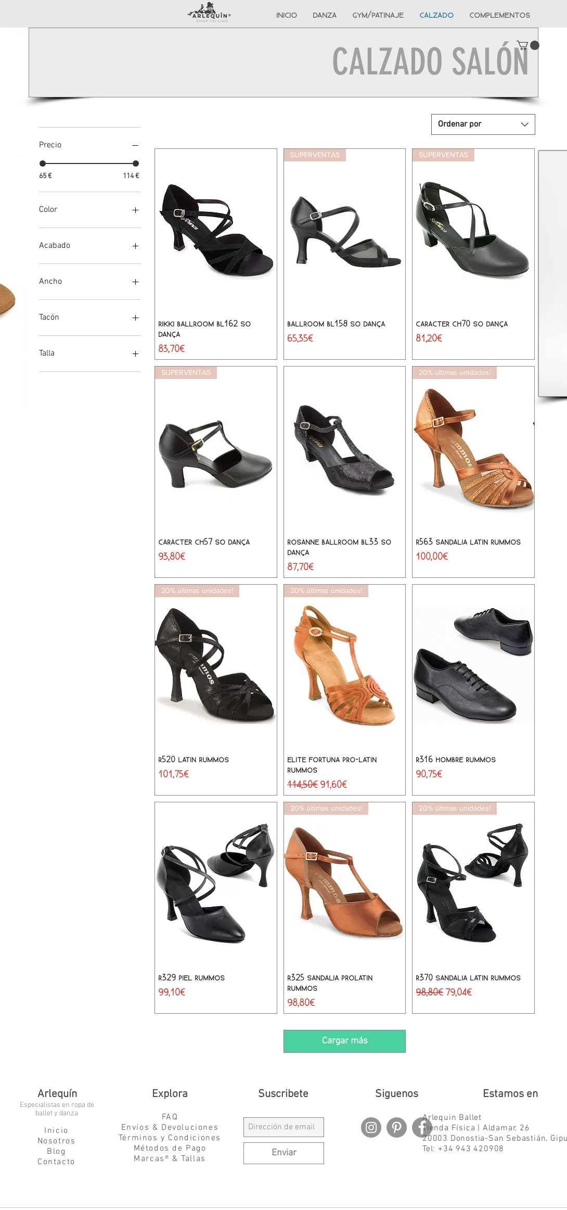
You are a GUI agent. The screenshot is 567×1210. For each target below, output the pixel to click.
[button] (528, 45)
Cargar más (345, 1041)
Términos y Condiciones (170, 1138)
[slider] (42, 163)
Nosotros (56, 1141)
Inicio (56, 1131)
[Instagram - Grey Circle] (371, 1127)
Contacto (56, 1162)
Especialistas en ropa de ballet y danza (57, 1109)
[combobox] (483, 124)
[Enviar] (283, 1153)
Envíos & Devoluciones (170, 1128)
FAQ (170, 1117)
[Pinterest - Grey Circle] (396, 1127)
